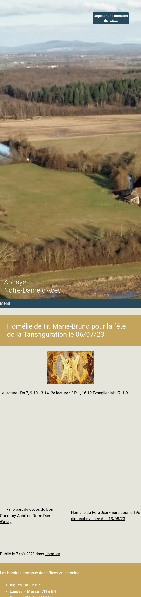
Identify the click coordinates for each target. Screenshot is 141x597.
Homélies (52, 554)
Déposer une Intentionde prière (111, 18)
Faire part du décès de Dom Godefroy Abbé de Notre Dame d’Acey (27, 515)
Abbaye (15, 282)
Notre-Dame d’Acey (32, 290)
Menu (5, 303)
